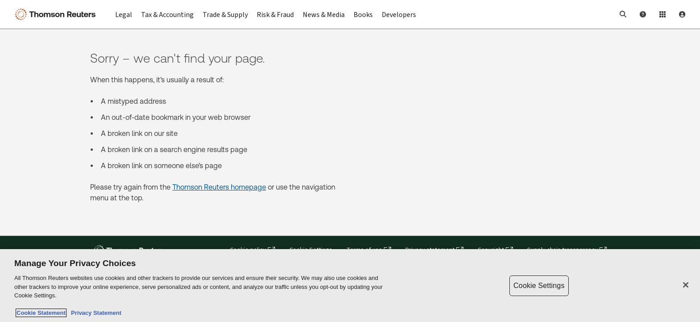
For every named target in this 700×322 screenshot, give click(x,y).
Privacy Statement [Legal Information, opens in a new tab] (94, 312)
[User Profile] (682, 14)
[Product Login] (662, 14)
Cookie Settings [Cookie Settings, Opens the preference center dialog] (538, 285)
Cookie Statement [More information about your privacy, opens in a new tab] (41, 312)
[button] (623, 14)
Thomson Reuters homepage (219, 187)
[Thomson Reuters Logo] (57, 14)
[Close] (686, 285)
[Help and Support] (643, 14)
